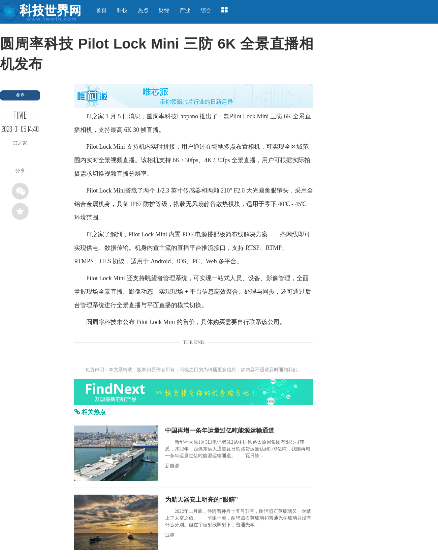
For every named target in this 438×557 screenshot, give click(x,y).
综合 (205, 10)
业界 (20, 95)
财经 (164, 10)
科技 (122, 10)
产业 (185, 10)
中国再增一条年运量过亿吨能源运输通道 (219, 430)
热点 (143, 10)
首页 (101, 10)
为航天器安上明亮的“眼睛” (201, 499)
